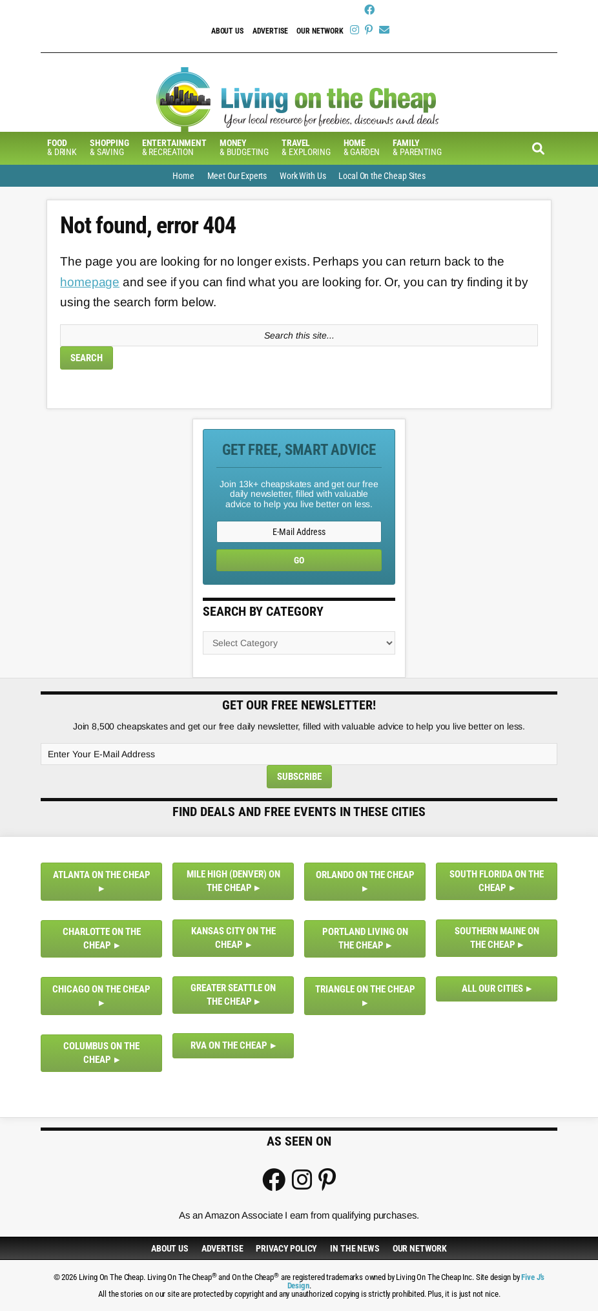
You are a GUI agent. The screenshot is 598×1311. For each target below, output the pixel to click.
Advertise (270, 31)
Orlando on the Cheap (365, 875)
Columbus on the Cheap (101, 1052)
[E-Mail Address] (299, 532)
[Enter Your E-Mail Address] (299, 754)
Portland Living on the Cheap (365, 938)
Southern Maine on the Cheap (497, 937)
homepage (89, 282)
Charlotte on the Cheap (102, 938)
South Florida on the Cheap (496, 881)
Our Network (319, 31)
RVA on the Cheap (229, 1045)
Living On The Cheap (299, 99)
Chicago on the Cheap (101, 989)
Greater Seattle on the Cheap (233, 994)
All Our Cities (492, 988)
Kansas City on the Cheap (233, 937)
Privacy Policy (286, 1248)
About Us (227, 31)
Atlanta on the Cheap (101, 875)
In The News (354, 1248)
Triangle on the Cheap (365, 989)
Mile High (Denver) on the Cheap (233, 881)
